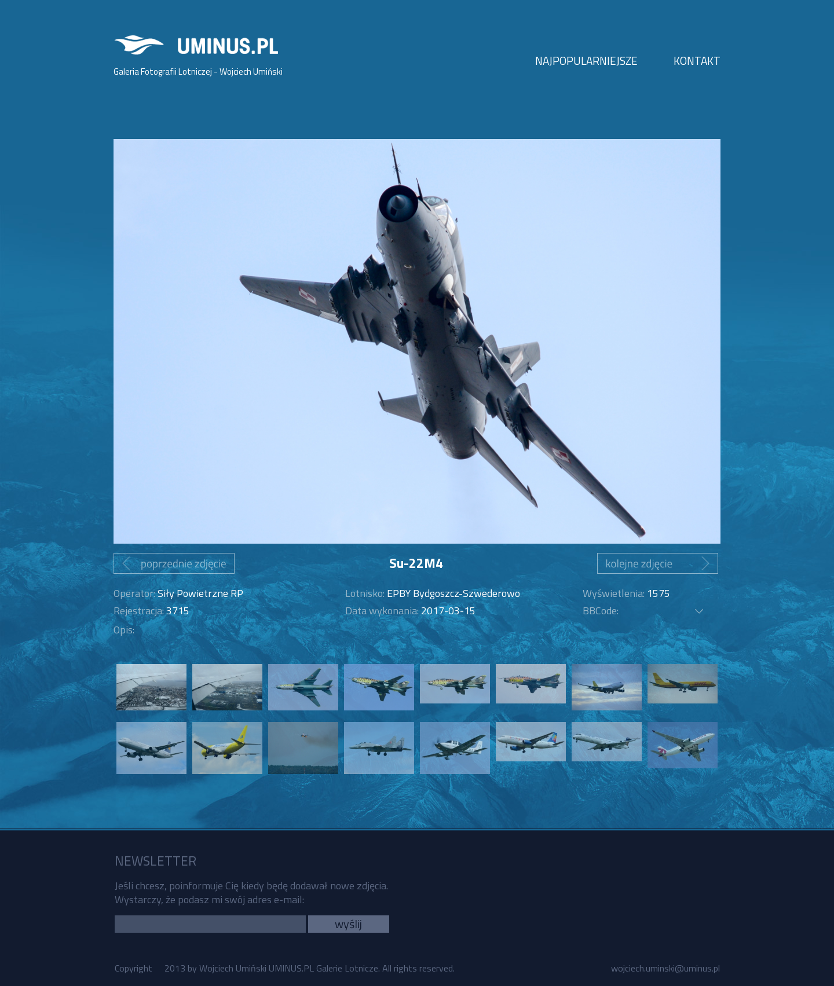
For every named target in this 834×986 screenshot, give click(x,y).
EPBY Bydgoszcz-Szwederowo (453, 593)
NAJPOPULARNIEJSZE (586, 60)
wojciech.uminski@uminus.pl (665, 968)
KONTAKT (697, 60)
